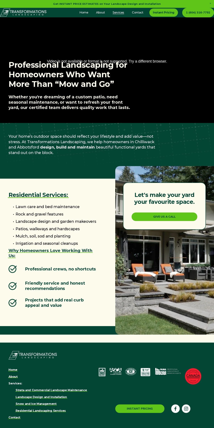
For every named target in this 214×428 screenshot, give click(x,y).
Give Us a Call (164, 225)
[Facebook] (175, 409)
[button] (210, 3)
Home (75, 16)
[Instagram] (186, 409)
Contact (129, 16)
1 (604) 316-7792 (189, 17)
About (92, 16)
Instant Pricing (155, 16)
